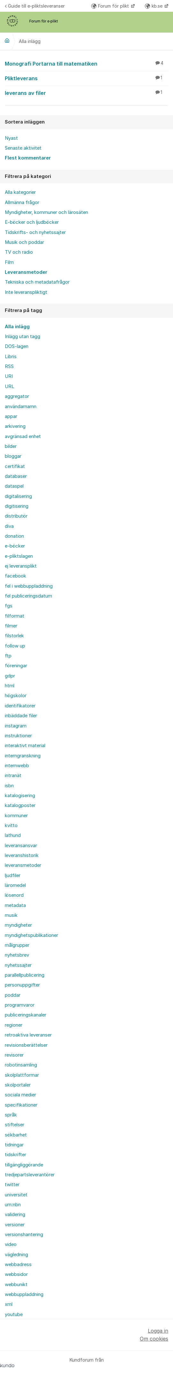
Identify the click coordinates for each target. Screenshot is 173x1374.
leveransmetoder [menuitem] (23, 865)
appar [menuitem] (11, 416)
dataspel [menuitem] (14, 486)
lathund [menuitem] (13, 835)
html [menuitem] (9, 686)
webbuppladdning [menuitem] (24, 1294)
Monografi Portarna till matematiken (86, 63)
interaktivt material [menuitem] (25, 745)
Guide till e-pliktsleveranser (35, 6)
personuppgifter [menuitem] (22, 985)
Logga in (158, 1331)
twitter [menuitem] (12, 1184)
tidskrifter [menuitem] (15, 1155)
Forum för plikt (110, 6)
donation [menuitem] (14, 536)
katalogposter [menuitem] (20, 805)
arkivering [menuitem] (15, 426)
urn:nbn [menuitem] (13, 1205)
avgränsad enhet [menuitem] (23, 436)
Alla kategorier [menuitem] (20, 192)
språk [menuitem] (11, 1115)
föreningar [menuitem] (16, 666)
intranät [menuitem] (13, 775)
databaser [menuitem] (16, 476)
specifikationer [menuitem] (21, 1105)
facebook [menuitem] (15, 576)
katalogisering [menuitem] (20, 795)
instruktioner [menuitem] (18, 736)
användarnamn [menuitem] (20, 406)
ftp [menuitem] (8, 656)
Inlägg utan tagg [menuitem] (22, 336)
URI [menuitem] (9, 376)
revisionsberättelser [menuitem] (26, 1045)
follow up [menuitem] (15, 646)
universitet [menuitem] (16, 1195)
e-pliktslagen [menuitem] (19, 556)
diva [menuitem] (9, 526)
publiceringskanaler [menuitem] (25, 1015)
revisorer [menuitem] (14, 1055)
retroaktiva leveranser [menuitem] (28, 1035)
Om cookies (154, 1338)
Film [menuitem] (9, 262)
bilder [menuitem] (11, 446)
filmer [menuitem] (11, 626)
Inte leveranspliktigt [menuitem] (26, 292)
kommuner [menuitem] (16, 815)
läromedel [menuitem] (15, 885)
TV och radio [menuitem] (19, 252)
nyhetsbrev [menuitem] (17, 955)
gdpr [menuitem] (10, 676)
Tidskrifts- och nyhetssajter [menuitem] (35, 232)
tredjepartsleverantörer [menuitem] (30, 1175)
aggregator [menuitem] (17, 396)
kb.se (154, 6)
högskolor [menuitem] (15, 695)
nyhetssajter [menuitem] (18, 965)
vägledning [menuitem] (16, 1254)
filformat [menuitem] (14, 616)
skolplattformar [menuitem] (22, 1075)
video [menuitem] (11, 1244)
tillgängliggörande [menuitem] (24, 1165)
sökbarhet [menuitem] (16, 1135)
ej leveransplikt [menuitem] (21, 566)
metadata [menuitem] (15, 905)
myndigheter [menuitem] (18, 925)
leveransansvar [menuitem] (21, 845)
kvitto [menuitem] (11, 825)
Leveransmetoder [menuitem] (26, 272)
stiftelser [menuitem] (14, 1125)
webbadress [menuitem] (18, 1264)
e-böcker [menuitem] (15, 546)
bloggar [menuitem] (13, 456)
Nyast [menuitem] (11, 138)
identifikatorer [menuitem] (20, 706)
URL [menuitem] (9, 386)
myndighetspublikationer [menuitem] (31, 935)
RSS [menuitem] (9, 366)
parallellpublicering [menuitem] (24, 975)
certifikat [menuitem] (15, 466)
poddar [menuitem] (12, 995)
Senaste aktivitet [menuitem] (23, 148)
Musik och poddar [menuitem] (24, 242)
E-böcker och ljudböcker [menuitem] (32, 222)
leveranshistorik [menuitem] (22, 855)
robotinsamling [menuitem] (21, 1065)
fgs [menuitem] (8, 606)
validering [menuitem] (15, 1214)
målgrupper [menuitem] (17, 945)
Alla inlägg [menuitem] (17, 326)
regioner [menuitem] (13, 1025)
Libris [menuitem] (11, 356)
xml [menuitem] (8, 1304)
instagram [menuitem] (15, 726)
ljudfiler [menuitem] (12, 875)
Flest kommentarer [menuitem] (28, 158)
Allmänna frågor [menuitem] (22, 202)
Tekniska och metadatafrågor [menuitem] (37, 282)
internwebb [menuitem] (17, 765)
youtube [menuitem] (14, 1314)
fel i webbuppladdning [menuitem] (29, 586)
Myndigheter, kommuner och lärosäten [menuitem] (46, 212)
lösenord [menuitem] (14, 895)
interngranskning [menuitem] (23, 756)
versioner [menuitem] (15, 1225)
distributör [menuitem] (16, 516)
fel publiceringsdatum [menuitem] (28, 596)
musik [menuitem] (11, 915)
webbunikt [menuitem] (16, 1284)
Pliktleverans (86, 77)
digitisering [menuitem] (16, 506)
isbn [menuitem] (9, 786)
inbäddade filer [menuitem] (21, 716)
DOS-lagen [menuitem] (16, 346)
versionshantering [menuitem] (24, 1234)
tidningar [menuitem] (14, 1145)
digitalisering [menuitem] (18, 496)
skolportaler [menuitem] (18, 1085)
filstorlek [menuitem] (14, 636)
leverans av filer (86, 92)
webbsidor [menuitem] (16, 1274)
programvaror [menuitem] (19, 1005)
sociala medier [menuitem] (20, 1095)
